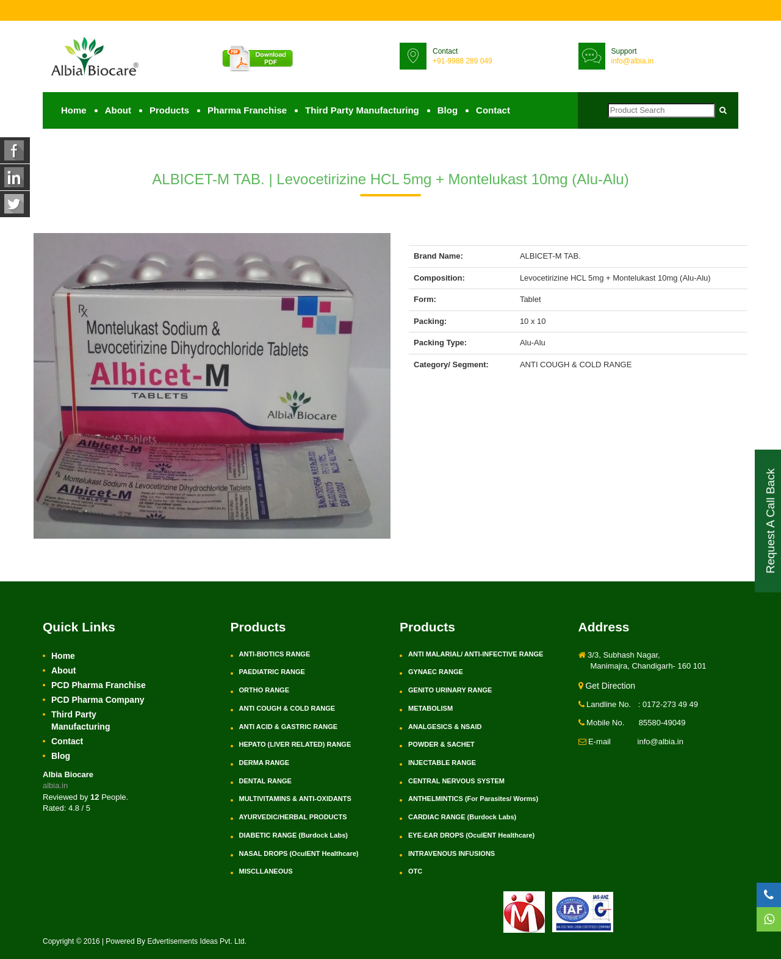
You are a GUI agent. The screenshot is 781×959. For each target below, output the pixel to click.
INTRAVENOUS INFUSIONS (451, 853)
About (118, 110)
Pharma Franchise (247, 110)
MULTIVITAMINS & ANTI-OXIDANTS (295, 799)
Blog (447, 110)
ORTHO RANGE (264, 690)
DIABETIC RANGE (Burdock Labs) (293, 835)
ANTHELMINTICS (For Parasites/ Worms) (473, 799)
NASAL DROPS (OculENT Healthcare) (299, 853)
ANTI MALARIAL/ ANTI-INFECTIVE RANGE (475, 654)
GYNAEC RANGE (435, 672)
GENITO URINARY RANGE (450, 690)
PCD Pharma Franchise (98, 685)
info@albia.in (632, 61)
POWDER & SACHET (441, 744)
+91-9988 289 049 (462, 61)
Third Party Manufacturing (362, 110)
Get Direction (607, 686)
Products (169, 110)
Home (74, 110)
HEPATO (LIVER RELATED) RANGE (295, 744)
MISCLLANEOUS (266, 871)
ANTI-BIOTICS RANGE (275, 654)
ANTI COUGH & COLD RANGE (287, 708)
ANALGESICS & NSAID (444, 726)
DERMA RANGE (264, 762)
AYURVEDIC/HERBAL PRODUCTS (293, 817)
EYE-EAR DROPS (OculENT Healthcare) (471, 835)
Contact (493, 110)
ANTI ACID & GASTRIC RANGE (288, 726)
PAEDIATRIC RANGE (272, 672)
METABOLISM (430, 708)
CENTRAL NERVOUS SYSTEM (456, 781)
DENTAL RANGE (265, 781)
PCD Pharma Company (97, 700)
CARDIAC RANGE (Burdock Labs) (462, 817)
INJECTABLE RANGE (442, 762)
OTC (415, 871)
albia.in (55, 786)
